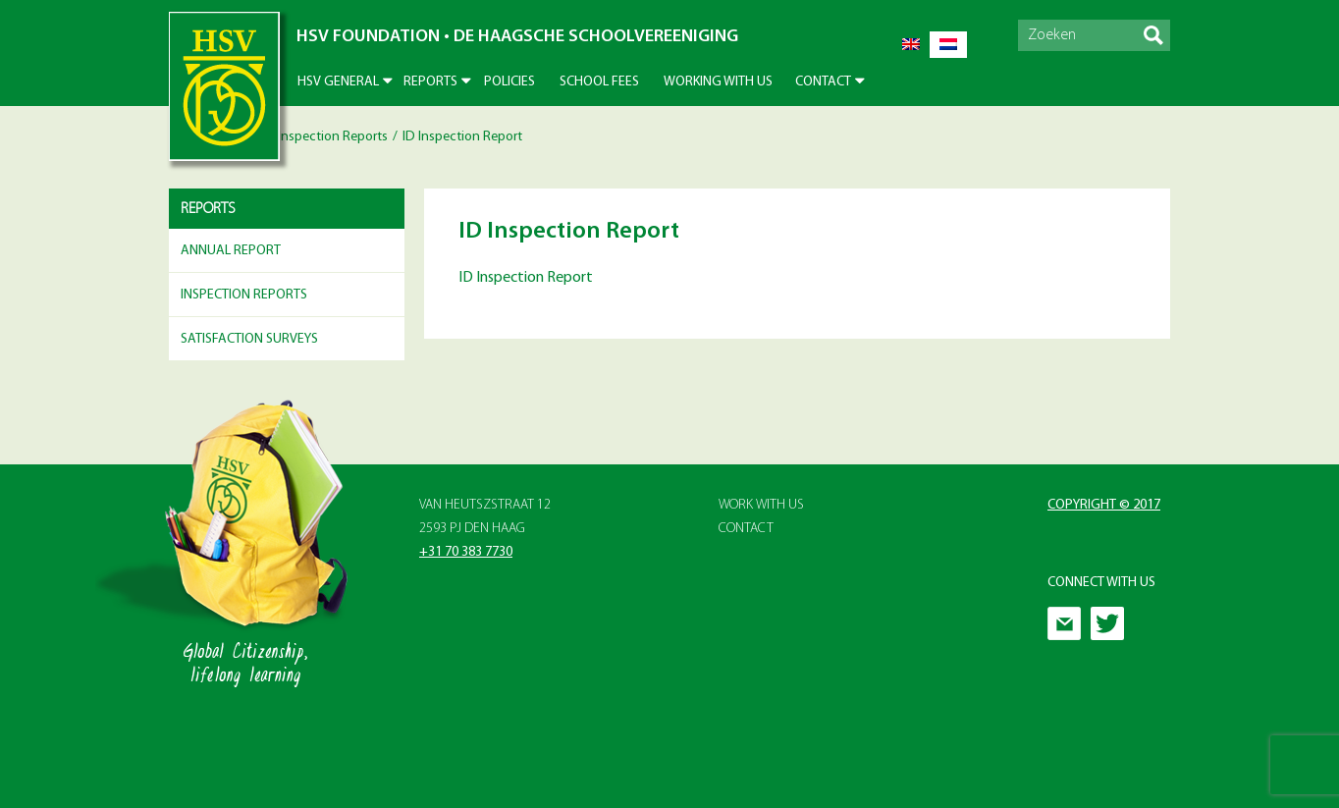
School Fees (599, 82)
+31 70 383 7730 (465, 552)
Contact (823, 82)
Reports (430, 82)
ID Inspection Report (525, 278)
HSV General (338, 82)
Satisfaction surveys (249, 339)
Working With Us (718, 82)
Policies (509, 82)
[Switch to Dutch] (948, 44)
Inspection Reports (333, 137)
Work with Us (761, 505)
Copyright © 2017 (1103, 505)
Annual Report (231, 250)
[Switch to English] (911, 44)
